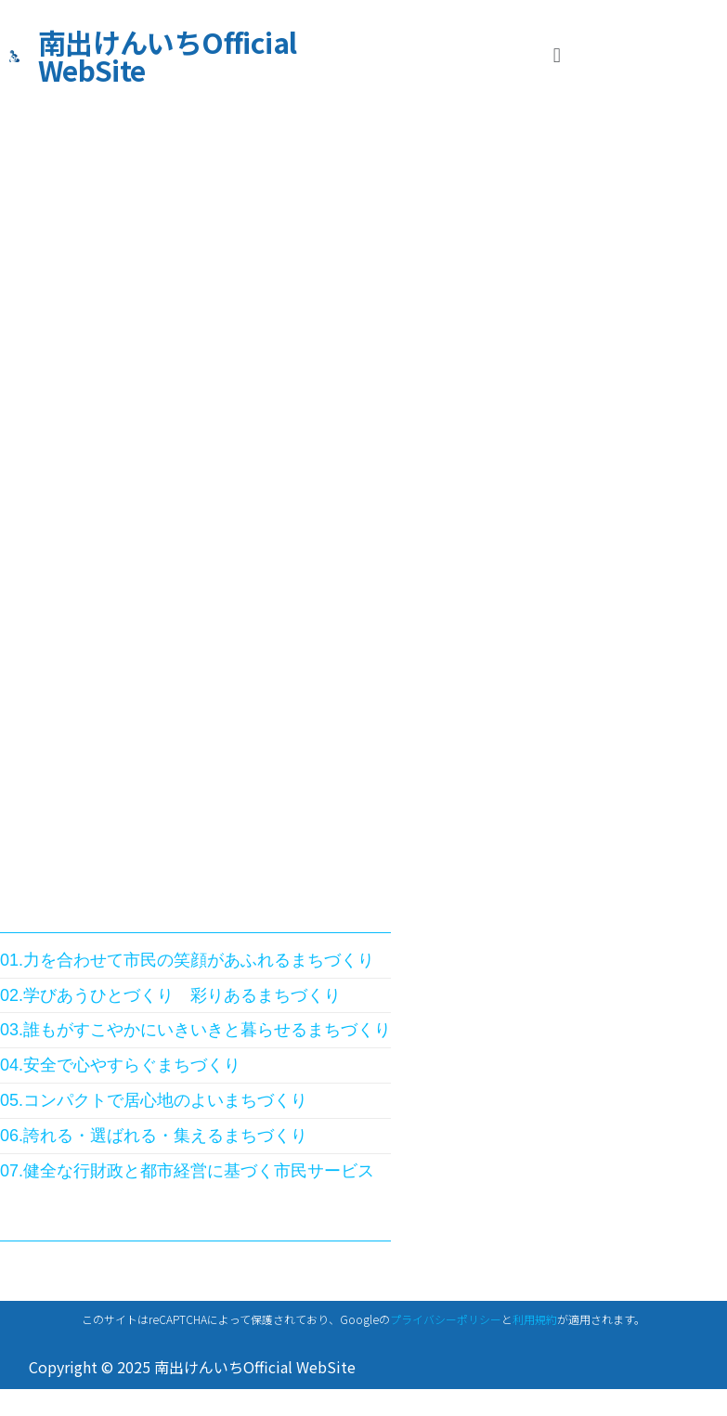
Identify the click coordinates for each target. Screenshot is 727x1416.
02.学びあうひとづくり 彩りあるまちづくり (170, 995)
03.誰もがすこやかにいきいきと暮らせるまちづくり (195, 1029)
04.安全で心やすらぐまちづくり (120, 1065)
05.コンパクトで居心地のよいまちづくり (153, 1100)
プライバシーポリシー (445, 1319)
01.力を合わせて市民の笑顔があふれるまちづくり (187, 960)
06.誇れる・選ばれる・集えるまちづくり (153, 1135)
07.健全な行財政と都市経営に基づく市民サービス (187, 1171)
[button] (556, 55)
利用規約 (535, 1319)
